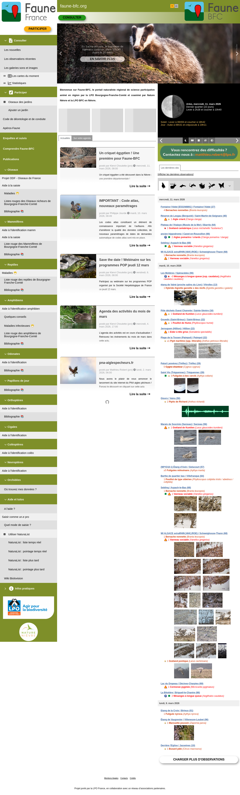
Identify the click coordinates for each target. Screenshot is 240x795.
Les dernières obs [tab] (170, 168)
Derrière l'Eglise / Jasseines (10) (178, 745)
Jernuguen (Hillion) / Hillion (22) (178, 328)
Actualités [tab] (65, 138)
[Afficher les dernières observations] (176, 174)
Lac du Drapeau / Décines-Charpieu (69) (182, 683)
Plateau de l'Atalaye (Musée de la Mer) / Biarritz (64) (188, 225)
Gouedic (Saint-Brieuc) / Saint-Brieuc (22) (183, 319)
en (176, 6)
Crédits (133, 778)
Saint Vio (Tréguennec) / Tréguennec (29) (182, 372)
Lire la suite (140, 186)
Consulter (72, 17)
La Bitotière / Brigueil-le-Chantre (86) (180, 692)
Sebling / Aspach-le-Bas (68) (176, 243)
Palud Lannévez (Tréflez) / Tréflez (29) (181, 363)
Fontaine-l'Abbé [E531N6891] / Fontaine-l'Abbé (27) (188, 207)
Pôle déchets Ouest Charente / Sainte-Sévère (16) (187, 310)
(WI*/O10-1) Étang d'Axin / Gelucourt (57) (182, 467)
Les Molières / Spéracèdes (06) (177, 273)
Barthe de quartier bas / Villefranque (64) (182, 476)
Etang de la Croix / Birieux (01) (177, 710)
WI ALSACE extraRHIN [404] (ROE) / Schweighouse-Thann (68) (194, 252)
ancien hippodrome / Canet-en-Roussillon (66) (185, 234)
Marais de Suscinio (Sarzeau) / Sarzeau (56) (184, 424)
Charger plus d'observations (198, 759)
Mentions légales (111, 778)
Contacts (124, 778)
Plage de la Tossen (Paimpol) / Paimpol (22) (184, 337)
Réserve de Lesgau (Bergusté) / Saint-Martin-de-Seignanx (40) (194, 216)
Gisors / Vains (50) (170, 398)
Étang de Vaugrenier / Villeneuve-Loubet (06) (184, 719)
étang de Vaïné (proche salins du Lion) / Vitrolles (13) (189, 284)
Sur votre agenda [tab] (82, 138)
